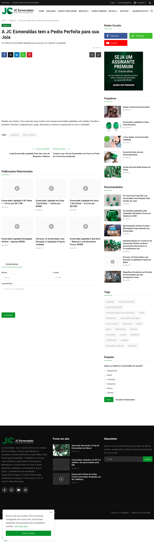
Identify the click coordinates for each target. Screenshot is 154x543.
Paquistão (111, 384)
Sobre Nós (6, 2)
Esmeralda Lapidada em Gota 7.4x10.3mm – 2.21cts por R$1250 (84, 203)
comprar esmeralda (126, 302)
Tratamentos (111, 318)
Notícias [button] (125, 11)
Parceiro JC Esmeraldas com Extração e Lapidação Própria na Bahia (50, 242)
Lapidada (124, 340)
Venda (141, 313)
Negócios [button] (84, 11)
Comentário (7, 283)
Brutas (108, 329)
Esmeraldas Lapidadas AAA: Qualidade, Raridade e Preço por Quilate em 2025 (137, 213)
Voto (109, 399)
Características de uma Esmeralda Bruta (133, 153)
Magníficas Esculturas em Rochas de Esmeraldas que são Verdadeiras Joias (137, 274)
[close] (51, 512)
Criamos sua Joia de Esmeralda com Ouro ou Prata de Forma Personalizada (76, 155)
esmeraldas (110, 335)
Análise (139, 324)
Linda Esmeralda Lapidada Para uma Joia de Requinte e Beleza (29, 155)
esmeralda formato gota (130, 318)
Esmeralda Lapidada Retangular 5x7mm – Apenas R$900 (17, 240)
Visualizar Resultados (125, 399)
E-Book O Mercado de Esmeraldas (25, 2)
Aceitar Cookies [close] (28, 533)
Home (41, 11)
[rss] (25, 490)
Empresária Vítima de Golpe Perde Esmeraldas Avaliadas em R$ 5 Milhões (86, 477)
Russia (109, 388)
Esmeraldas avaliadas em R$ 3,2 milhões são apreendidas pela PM (86, 462)
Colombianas (111, 340)
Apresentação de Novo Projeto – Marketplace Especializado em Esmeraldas (137, 228)
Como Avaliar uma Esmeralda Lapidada (135, 138)
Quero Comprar (99, 11)
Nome (4, 272)
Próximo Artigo (61, 149)
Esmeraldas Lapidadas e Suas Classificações (136, 123)
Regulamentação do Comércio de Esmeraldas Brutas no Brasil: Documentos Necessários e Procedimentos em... (137, 245)
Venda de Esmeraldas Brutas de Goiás (136, 168)
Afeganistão (112, 370)
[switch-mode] (150, 3)
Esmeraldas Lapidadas (115, 346)
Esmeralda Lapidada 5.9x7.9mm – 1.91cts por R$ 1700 (17, 202)
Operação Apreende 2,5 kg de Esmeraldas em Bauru (85, 446)
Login (112, 2)
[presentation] (21, 305)
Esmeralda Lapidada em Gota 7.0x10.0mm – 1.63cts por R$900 (50, 203)
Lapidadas (15, 135)
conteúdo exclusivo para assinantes (120, 313)
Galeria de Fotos (140, 11)
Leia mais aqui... (21, 526)
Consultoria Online (67, 11)
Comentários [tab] (11, 264)
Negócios (12, 20)
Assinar (148, 459)
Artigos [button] (113, 11)
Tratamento (127, 324)
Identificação (121, 329)
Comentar (8, 315)
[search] (151, 11)
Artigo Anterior (41, 149)
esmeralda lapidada (114, 307)
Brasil (109, 375)
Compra (123, 335)
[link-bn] (123, 71)
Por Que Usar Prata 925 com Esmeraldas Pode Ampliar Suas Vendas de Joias (136, 198)
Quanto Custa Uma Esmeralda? (136, 107)
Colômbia (111, 379)
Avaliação (51, 11)
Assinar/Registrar (124, 2)
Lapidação (132, 346)
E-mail (56, 272)
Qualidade (135, 335)
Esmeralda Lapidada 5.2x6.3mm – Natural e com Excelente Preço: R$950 (85, 242)
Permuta (133, 329)
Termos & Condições (118, 512)
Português (139, 2)
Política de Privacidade (140, 512)
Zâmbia (110, 392)
